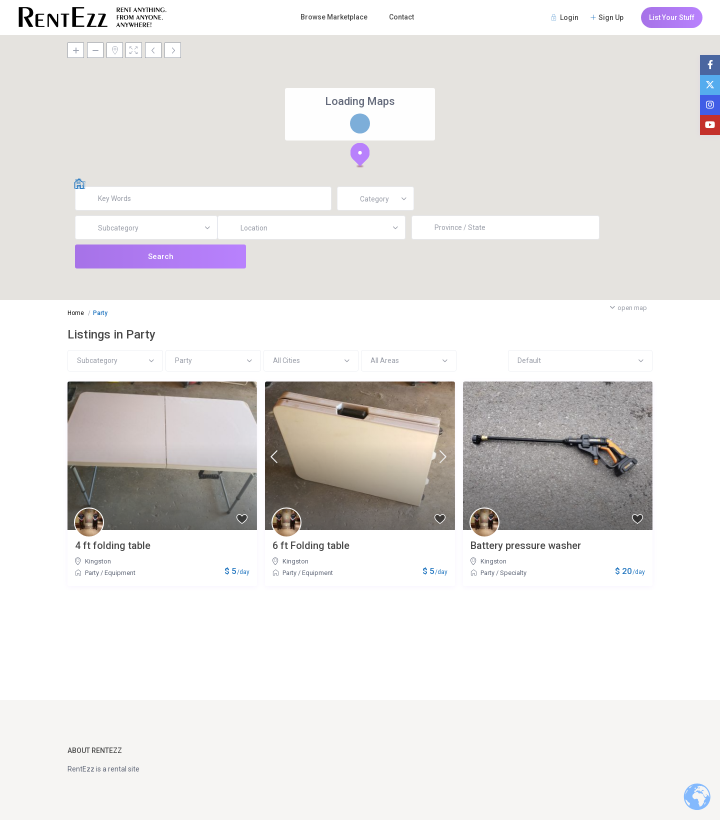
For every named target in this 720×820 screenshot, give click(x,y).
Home (76, 313)
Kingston (98, 561)
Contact (401, 17)
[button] (360, 155)
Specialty (513, 572)
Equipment (120, 572)
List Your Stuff (671, 18)
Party (92, 572)
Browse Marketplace (334, 17)
